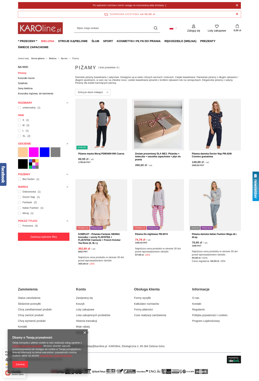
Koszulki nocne (26, 78)
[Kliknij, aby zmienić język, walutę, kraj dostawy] (173, 28)
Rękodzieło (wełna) (180, 41)
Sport (108, 41)
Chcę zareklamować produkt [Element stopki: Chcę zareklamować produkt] (35, 309)
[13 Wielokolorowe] (34, 164)
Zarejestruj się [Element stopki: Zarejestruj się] (84, 297)
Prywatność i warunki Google (56, 355)
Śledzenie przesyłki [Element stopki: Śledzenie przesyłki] (29, 303)
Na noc (64, 58)
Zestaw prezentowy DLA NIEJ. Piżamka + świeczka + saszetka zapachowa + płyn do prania (158, 156)
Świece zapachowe (33, 47)
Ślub (95, 41)
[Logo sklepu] (40, 28)
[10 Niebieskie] (45, 152)
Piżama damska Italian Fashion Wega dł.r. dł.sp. (214, 236)
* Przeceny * (27, 41)
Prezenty (208, 41)
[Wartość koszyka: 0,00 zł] (237, 28)
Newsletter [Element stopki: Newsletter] (82, 332)
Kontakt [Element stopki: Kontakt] (22, 326)
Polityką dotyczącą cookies (27, 345)
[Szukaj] (155, 28)
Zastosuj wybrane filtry (43, 236)
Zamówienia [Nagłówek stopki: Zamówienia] (28, 289)
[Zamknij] (237, 5)
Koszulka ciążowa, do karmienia (35, 93)
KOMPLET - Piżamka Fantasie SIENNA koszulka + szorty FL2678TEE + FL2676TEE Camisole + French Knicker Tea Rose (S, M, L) (99, 238)
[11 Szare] (55, 152)
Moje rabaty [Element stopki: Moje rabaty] (83, 326)
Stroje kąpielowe (73, 41)
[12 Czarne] (23, 164)
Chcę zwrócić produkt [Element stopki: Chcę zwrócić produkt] (30, 315)
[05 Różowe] (34, 152)
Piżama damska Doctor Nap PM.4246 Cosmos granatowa (212, 155)
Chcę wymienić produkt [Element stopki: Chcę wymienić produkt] (32, 320)
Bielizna (47, 41)
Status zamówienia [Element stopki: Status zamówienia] (29, 297)
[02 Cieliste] (23, 152)
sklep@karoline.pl (96, 346)
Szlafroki (22, 83)
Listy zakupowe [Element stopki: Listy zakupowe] (85, 309)
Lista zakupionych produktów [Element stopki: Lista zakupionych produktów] (93, 315)
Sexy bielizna (25, 88)
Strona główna (37, 58)
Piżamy (22, 73)
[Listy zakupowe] (217, 28)
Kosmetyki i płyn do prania (139, 41)
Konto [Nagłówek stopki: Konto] (81, 289)
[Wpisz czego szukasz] (117, 28)
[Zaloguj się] (193, 28)
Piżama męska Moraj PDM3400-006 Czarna (101, 153)
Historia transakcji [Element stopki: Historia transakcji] (86, 320)
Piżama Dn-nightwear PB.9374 (151, 234)
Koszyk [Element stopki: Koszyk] (80, 303)
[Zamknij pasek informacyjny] (237, 14)
